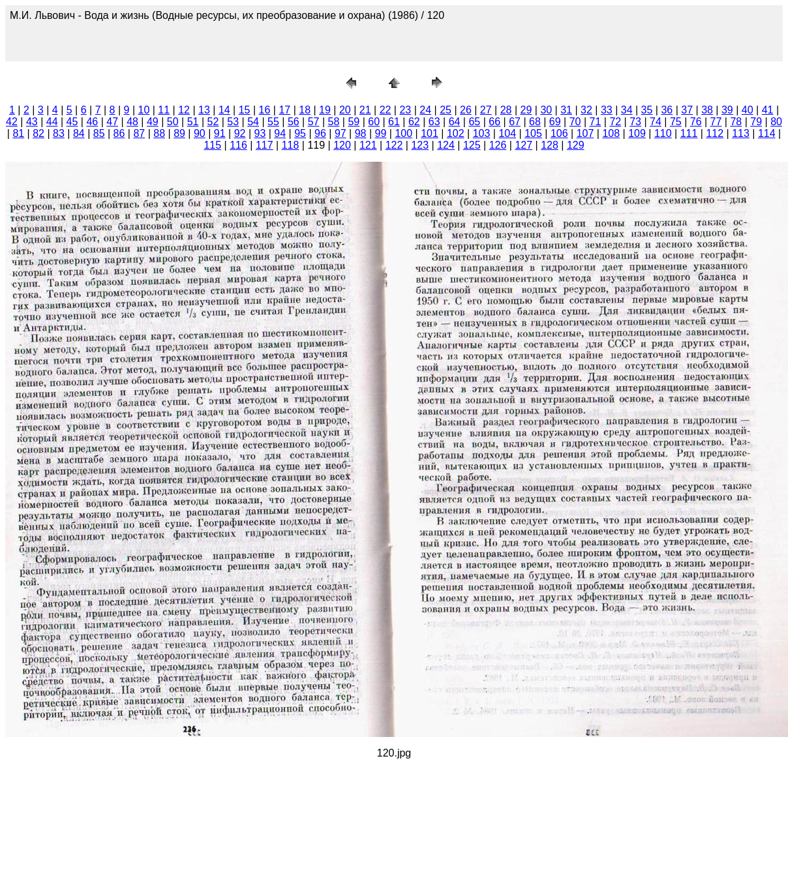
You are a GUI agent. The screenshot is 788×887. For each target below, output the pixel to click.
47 (112, 121)
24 (425, 109)
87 (139, 133)
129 (575, 145)
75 (676, 121)
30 (546, 109)
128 (549, 145)
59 (353, 121)
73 (635, 121)
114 (767, 133)
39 (727, 109)
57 (314, 121)
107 (585, 133)
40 (747, 109)
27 (486, 109)
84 (79, 133)
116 (238, 145)
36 (667, 109)
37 (687, 109)
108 (611, 133)
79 (756, 121)
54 (253, 121)
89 (179, 133)
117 (264, 145)
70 (575, 121)
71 (595, 121)
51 (193, 121)
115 (212, 145)
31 (566, 109)
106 (559, 133)
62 (414, 121)
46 (92, 121)
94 (280, 133)
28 (506, 109)
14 (224, 109)
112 (714, 133)
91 (220, 133)
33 (607, 109)
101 (429, 133)
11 (164, 109)
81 (18, 133)
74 (655, 121)
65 (474, 121)
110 (663, 133)
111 (689, 133)
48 (132, 121)
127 (523, 145)
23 (405, 109)
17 (284, 109)
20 (345, 109)
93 (260, 133)
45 (72, 121)
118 (290, 145)
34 (627, 109)
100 (403, 133)
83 (59, 133)
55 (273, 121)
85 (99, 133)
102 (455, 133)
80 (776, 121)
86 (119, 133)
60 (374, 121)
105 (533, 133)
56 (293, 121)
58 (334, 121)
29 (526, 109)
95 (300, 133)
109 (637, 133)
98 (361, 133)
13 (204, 109)
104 (507, 133)
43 (32, 121)
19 (325, 109)
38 (707, 109)
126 (498, 145)
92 (240, 133)
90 (199, 133)
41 (768, 109)
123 (420, 145)
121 (368, 145)
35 (647, 109)
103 (482, 133)
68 (535, 121)
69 (555, 121)
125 (472, 145)
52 (213, 121)
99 (381, 133)
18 (305, 109)
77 (716, 121)
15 (244, 109)
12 (184, 109)
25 (445, 109)
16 (265, 109)
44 (52, 121)
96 (320, 133)
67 (515, 121)
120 (342, 145)
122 (394, 145)
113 (741, 133)
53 (233, 121)
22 (385, 109)
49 (153, 121)
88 (159, 133)
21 (365, 109)
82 (38, 133)
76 (696, 121)
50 (173, 121)
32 (586, 109)
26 (466, 109)
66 (494, 121)
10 (144, 109)
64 (455, 121)
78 (736, 121)
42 (12, 121)
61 (394, 121)
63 (434, 121)
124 (446, 145)
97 (340, 133)
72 (615, 121)
